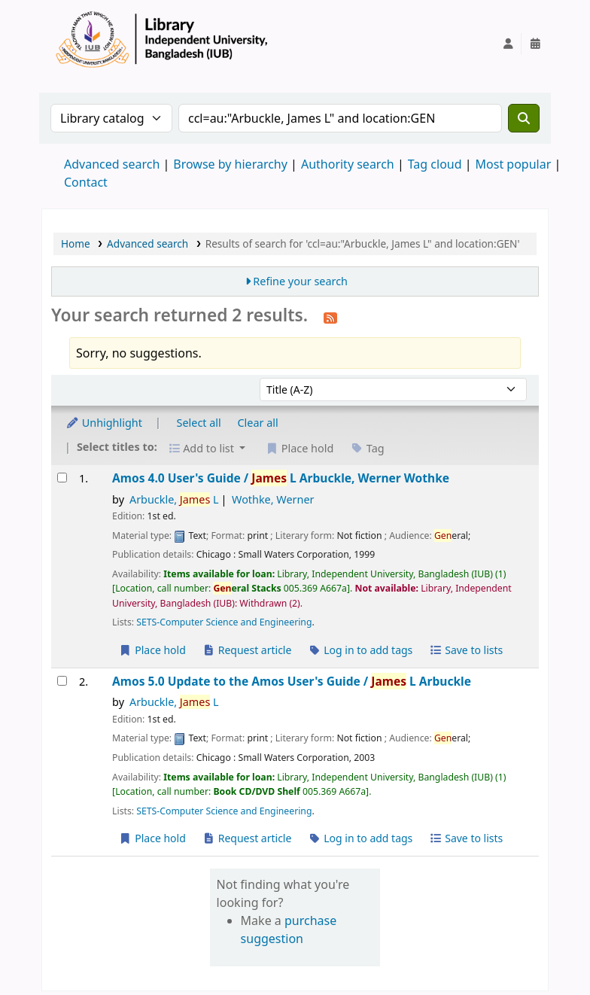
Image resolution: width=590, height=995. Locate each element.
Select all (199, 422)
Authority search (347, 164)
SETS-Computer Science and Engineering (224, 622)
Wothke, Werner (273, 499)
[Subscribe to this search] (330, 317)
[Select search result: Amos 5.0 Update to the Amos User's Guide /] (62, 681)
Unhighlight (103, 422)
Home (75, 243)
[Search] (524, 118)
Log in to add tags (360, 650)
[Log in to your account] (508, 43)
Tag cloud (435, 164)
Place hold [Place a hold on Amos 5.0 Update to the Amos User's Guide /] (152, 838)
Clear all (258, 422)
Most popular (514, 164)
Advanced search (112, 164)
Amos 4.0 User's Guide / (280, 478)
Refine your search (300, 281)
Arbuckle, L (174, 499)
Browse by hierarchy (230, 164)
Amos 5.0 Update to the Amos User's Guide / (291, 681)
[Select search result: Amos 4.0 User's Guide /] (62, 477)
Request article (247, 650)
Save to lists (466, 650)
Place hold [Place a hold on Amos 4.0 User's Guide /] (152, 650)
